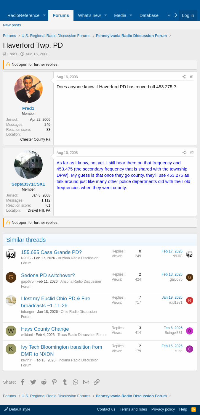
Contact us (106, 409)
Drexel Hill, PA (39, 210)
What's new (89, 15)
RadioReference (23, 15)
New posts (12, 25)
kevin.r (26, 360)
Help (183, 409)
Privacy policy (163, 409)
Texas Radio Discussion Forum (81, 335)
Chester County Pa (35, 139)
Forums (61, 15)
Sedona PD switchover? (48, 275)
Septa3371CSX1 (28, 183)
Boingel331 (174, 333)
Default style (17, 409)
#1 (192, 77)
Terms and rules (133, 409)
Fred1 (12, 54)
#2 (192, 153)
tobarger (27, 312)
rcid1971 (176, 302)
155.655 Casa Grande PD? (51, 252)
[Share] (184, 77)
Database (149, 15)
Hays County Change (45, 329)
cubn (179, 351)
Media (120, 15)
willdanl (27, 335)
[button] (44, 15)
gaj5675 (27, 281)
